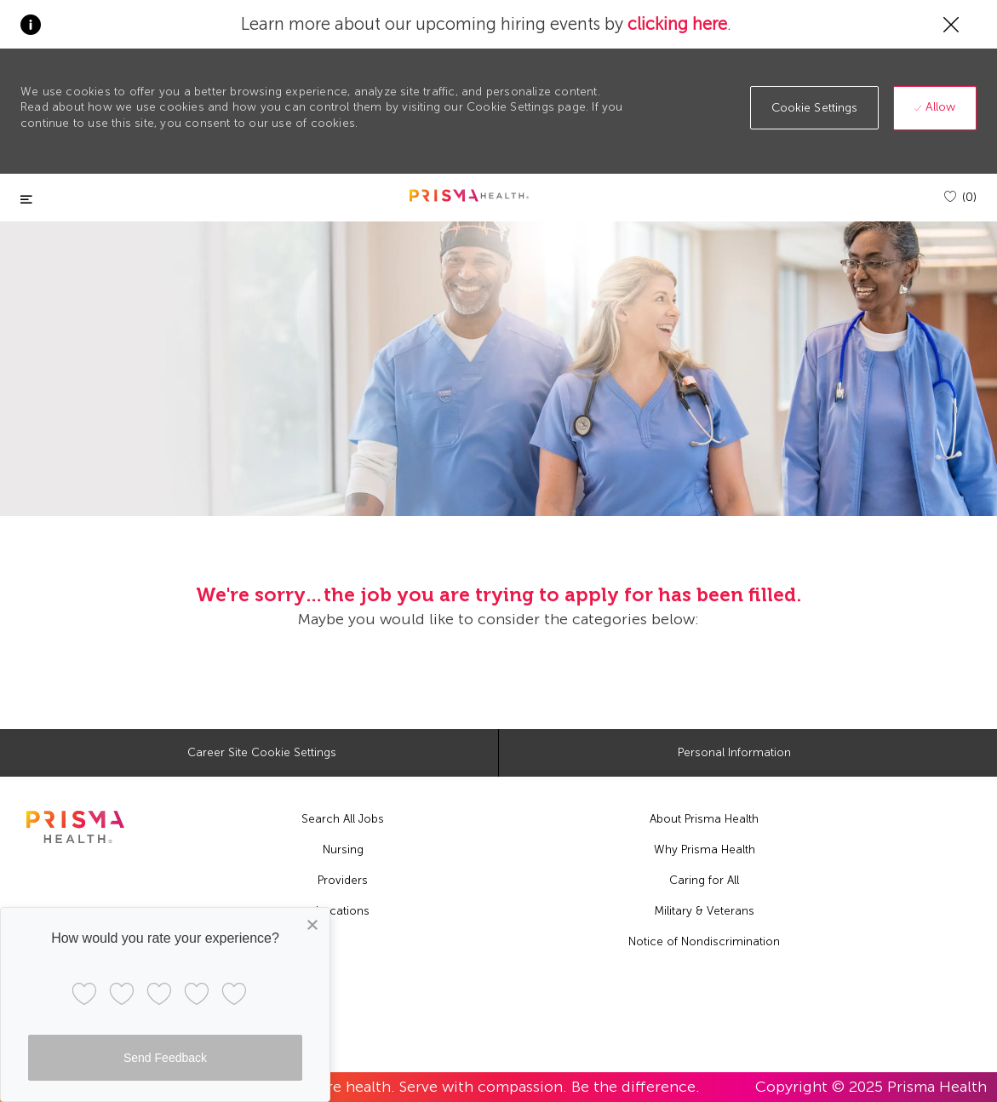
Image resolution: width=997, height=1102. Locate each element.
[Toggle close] (26, 200)
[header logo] (469, 195)
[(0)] (960, 197)
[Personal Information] (734, 753)
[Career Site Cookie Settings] (261, 753)
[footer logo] (75, 827)
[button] (815, 107)
